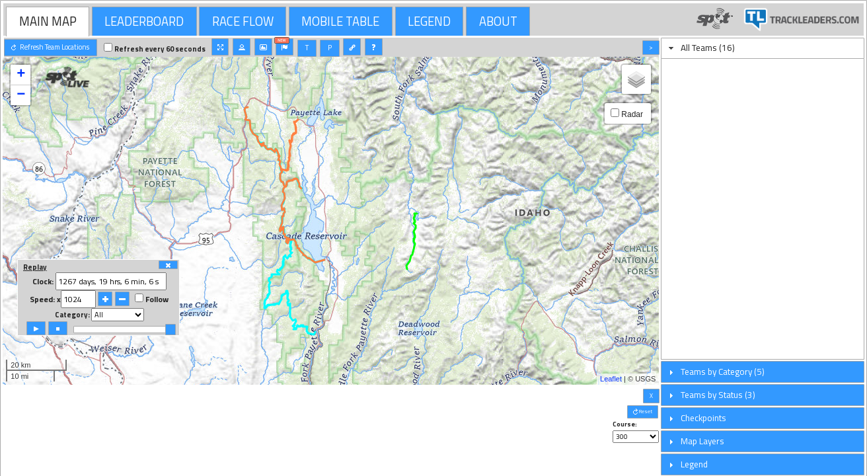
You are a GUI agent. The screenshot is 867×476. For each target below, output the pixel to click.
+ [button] (21, 75)
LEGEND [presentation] (429, 21)
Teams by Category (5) (723, 371)
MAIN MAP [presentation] (48, 21)
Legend (694, 464)
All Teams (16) (708, 47)
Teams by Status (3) (718, 394)
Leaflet (611, 379)
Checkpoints (703, 417)
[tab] (47, 21)
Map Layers (702, 441)
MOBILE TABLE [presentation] (340, 21)
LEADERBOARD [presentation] (144, 21)
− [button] (21, 95)
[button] (50, 47)
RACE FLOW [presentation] (243, 21)
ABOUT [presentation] (498, 21)
